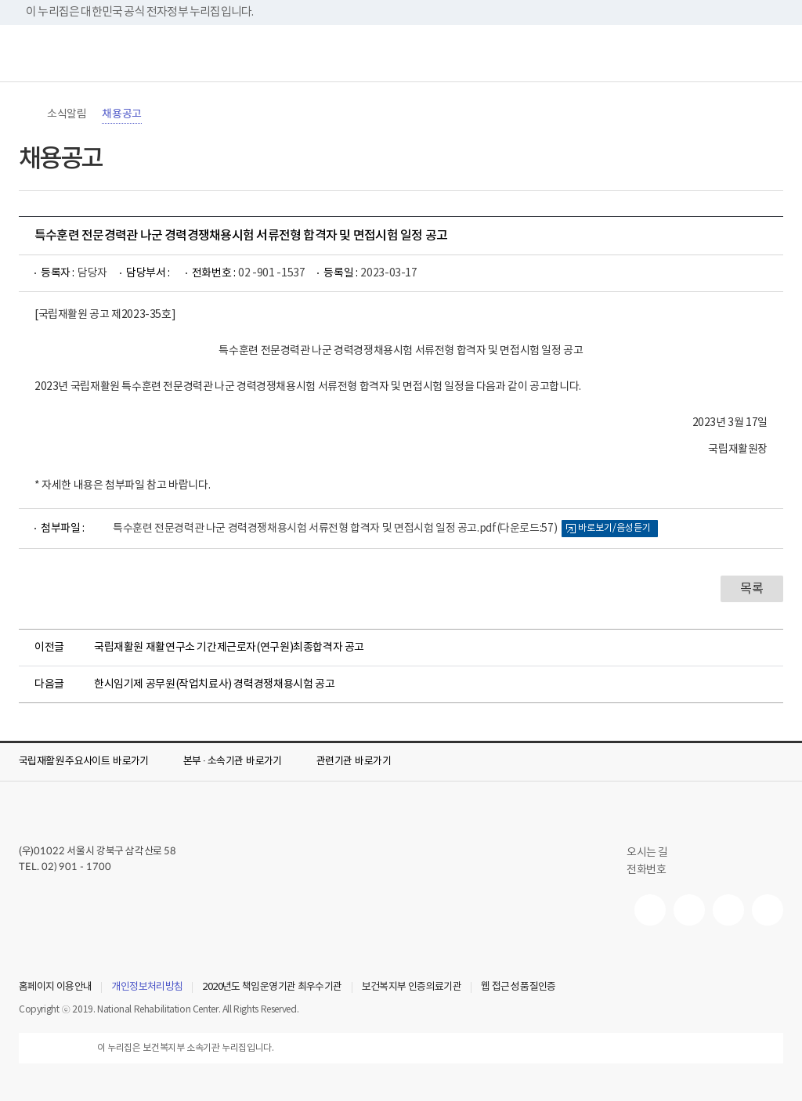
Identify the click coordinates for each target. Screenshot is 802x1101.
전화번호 (646, 870)
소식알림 (66, 114)
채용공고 (121, 114)
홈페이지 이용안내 (55, 987)
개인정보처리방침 (146, 987)
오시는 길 (654, 853)
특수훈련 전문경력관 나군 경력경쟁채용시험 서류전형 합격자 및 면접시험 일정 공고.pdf (335, 528)
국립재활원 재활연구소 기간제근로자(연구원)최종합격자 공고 (229, 647)
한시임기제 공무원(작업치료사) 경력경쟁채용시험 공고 (214, 684)
